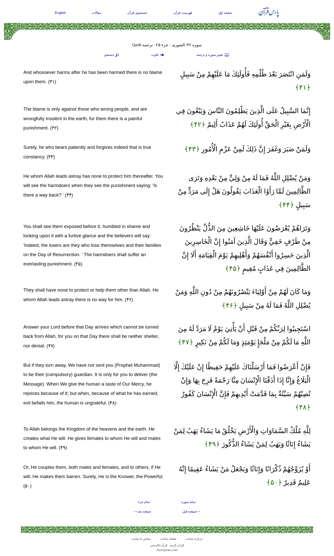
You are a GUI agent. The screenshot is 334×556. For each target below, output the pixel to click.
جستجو (112, 55)
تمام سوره (188, 502)
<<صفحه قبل (191, 511)
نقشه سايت (168, 538)
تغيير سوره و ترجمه (213, 55)
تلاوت (158, 55)
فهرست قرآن (183, 13)
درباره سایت (194, 538)
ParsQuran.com (167, 550)
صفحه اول (225, 13)
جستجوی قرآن (137, 13)
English (60, 13)
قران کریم (177, 545)
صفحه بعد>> (142, 511)
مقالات (96, 13)
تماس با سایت (141, 538)
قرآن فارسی (158, 545)
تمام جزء (144, 502)
